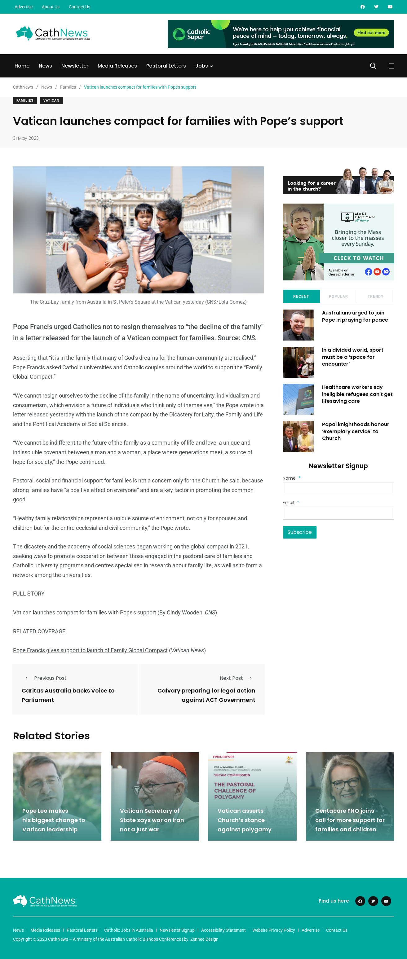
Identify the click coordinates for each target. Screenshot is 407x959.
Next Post (237, 678)
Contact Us (79, 6)
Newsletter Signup (177, 929)
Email (291, 502)
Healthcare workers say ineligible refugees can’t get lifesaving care (358, 394)
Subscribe (300, 532)
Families (24, 101)
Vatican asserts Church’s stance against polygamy (245, 819)
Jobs (201, 65)
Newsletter (74, 65)
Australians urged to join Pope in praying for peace (356, 316)
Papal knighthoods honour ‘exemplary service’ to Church (356, 431)
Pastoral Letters (166, 65)
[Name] (338, 488)
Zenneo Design (204, 938)
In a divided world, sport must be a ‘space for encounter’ (353, 356)
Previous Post (44, 678)
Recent (301, 296)
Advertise (24, 6)
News (45, 65)
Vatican (51, 101)
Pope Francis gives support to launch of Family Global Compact (90, 650)
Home (22, 65)
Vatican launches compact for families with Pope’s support (84, 612)
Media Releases (117, 65)
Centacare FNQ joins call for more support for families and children (350, 819)
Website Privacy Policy (273, 929)
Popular (338, 296)
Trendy (375, 296)
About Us (51, 6)
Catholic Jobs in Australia (128, 929)
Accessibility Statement (223, 929)
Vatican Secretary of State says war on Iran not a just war (152, 819)
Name (292, 478)
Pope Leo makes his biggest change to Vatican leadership (53, 819)
